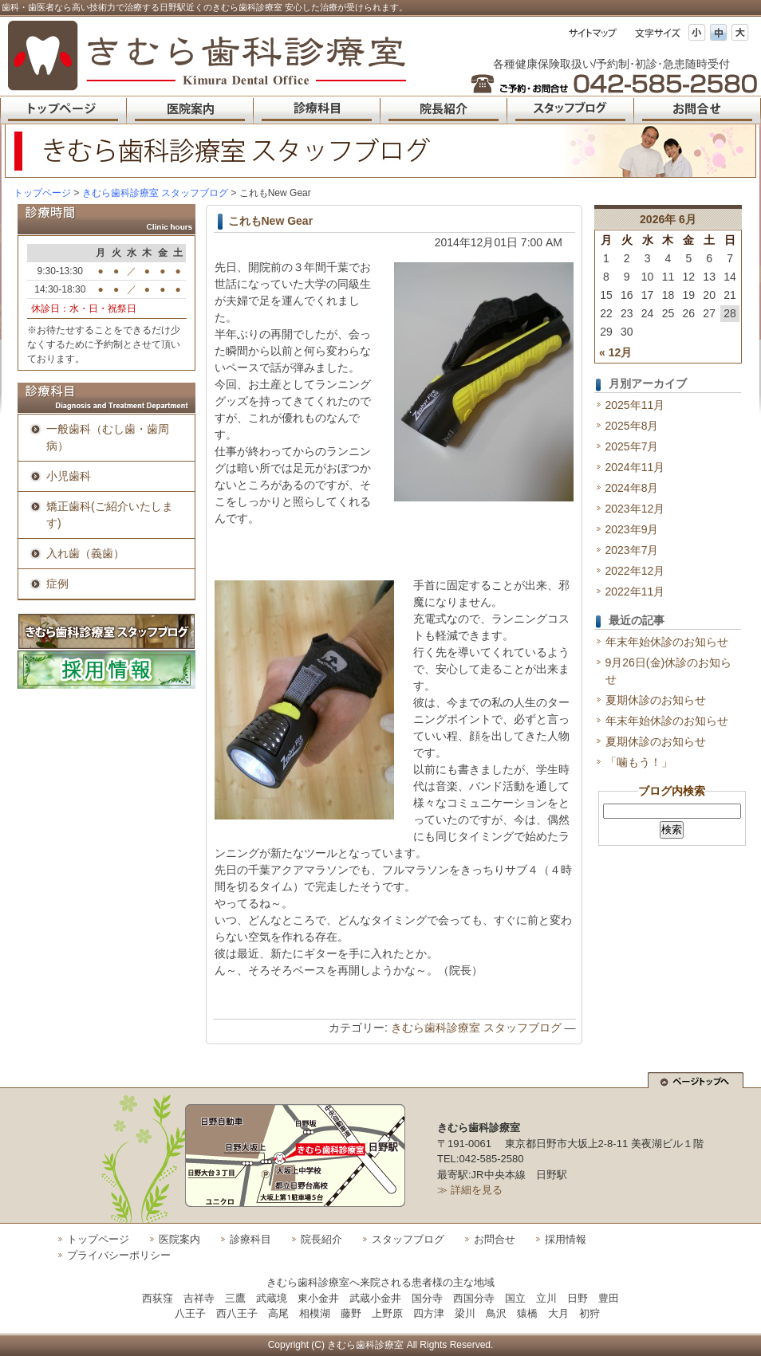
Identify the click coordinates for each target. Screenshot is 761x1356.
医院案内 (179, 1239)
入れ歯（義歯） (85, 553)
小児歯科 (68, 476)
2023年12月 (635, 508)
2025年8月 (632, 425)
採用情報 (565, 1239)
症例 (57, 583)
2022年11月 (635, 591)
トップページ (42, 192)
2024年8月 (632, 487)
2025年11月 (635, 405)
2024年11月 (635, 467)
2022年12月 (635, 570)
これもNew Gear (270, 220)
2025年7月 (632, 446)
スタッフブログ (408, 1239)
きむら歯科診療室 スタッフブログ (476, 1027)
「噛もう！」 (638, 762)
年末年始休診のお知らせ (666, 641)
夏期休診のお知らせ (655, 700)
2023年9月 (632, 529)
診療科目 (250, 1239)
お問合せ (494, 1239)
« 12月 (615, 352)
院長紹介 (321, 1239)
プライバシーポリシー (119, 1255)
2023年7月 (632, 550)
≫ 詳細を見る (470, 1190)
